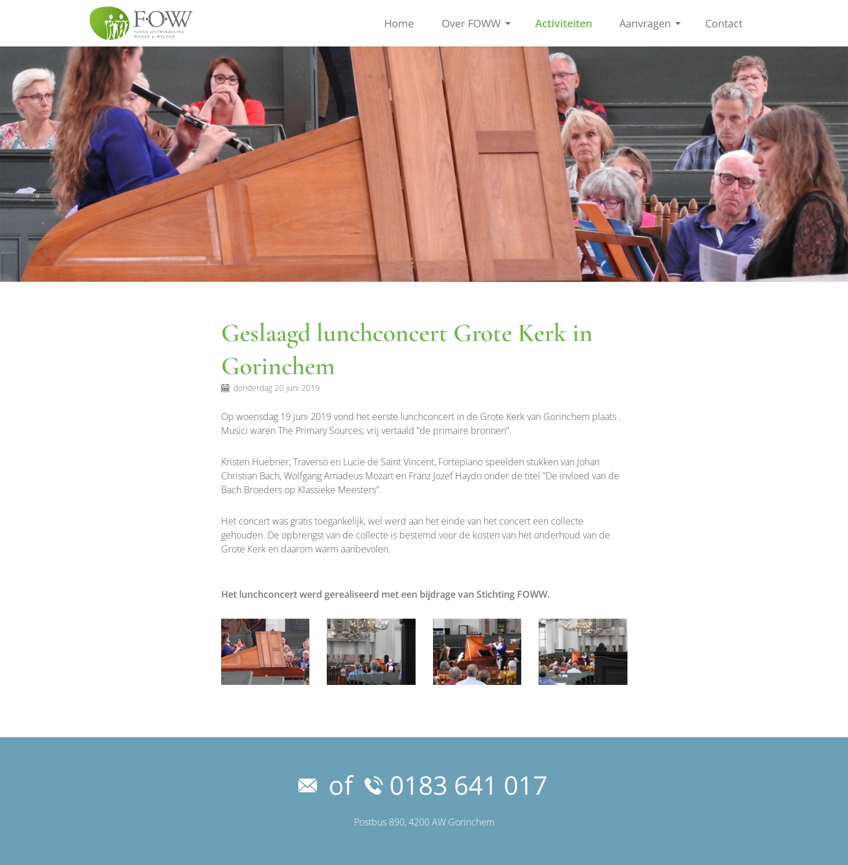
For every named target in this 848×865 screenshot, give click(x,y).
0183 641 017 (456, 785)
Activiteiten (563, 23)
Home (399, 23)
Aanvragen (645, 23)
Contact (723, 23)
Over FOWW (471, 23)
